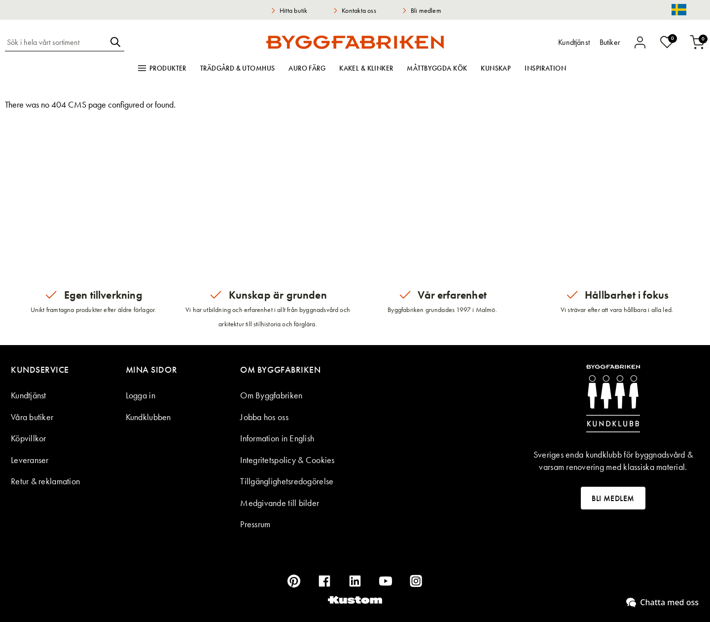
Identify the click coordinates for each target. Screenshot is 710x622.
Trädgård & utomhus (237, 68)
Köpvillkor (28, 438)
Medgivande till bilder (279, 502)
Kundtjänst (28, 395)
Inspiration (545, 68)
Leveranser (30, 460)
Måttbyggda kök (437, 68)
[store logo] (355, 42)
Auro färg (306, 68)
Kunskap (496, 68)
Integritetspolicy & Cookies (287, 460)
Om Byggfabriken (271, 395)
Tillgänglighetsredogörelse (286, 481)
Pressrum (255, 524)
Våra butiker (32, 417)
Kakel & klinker (366, 68)
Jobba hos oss (264, 417)
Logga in (140, 395)
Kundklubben (148, 417)
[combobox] (55, 42)
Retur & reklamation (45, 481)
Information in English (277, 438)
